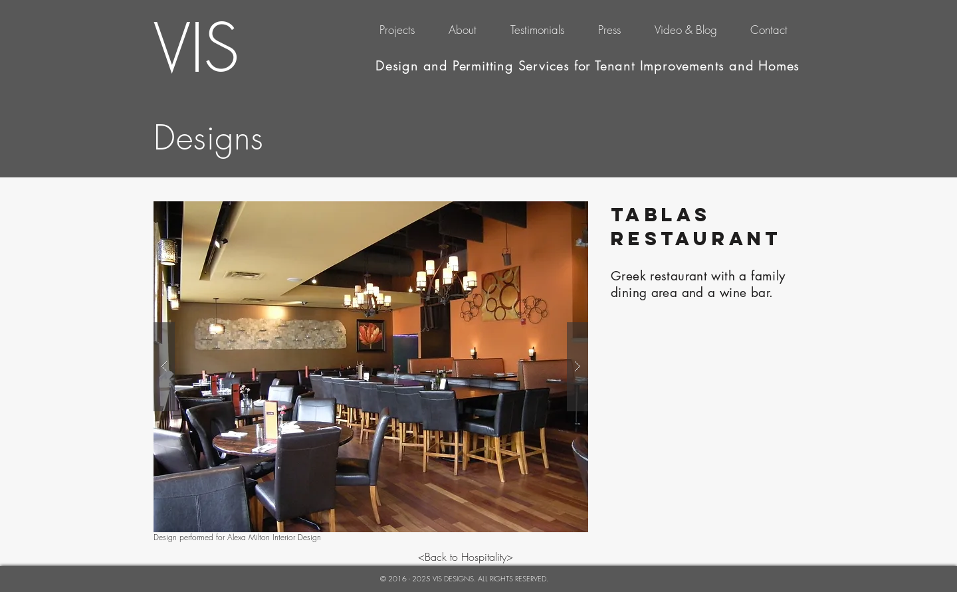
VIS (196, 48)
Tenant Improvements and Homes (697, 65)
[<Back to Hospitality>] (465, 556)
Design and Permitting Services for (485, 65)
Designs (209, 137)
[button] (371, 366)
